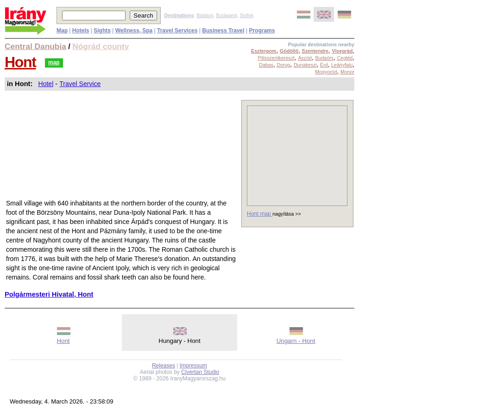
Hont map (259, 214)
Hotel (46, 83)
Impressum (193, 365)
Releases (163, 365)
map (54, 62)
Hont (20, 62)
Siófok (246, 15)
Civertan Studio (200, 372)
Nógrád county (100, 46)
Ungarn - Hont (296, 340)
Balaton (204, 15)
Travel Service (80, 83)
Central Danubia (35, 46)
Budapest (226, 15)
